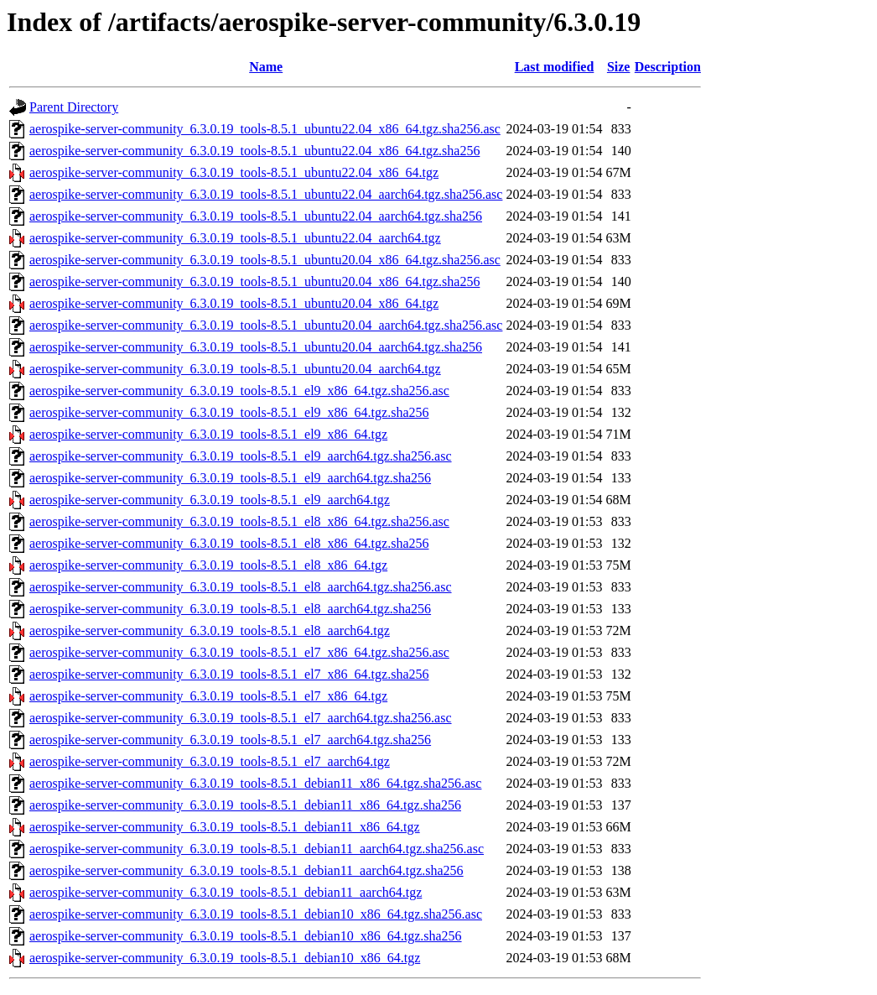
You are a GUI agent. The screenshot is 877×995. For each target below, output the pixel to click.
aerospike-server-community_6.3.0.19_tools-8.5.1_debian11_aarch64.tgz (225, 892)
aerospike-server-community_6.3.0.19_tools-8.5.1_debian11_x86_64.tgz (224, 827)
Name (266, 67)
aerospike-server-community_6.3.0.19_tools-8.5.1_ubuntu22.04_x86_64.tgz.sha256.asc (265, 129)
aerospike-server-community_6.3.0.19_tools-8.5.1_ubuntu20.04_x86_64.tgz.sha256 (254, 281)
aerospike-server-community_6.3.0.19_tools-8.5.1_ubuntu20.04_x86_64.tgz (233, 303)
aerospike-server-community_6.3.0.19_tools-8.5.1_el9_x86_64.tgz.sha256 (228, 412)
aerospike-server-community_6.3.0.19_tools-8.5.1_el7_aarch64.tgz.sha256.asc (240, 718)
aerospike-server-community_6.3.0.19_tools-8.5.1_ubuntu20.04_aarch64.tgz (235, 369)
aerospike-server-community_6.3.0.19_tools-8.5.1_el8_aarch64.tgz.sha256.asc (240, 587)
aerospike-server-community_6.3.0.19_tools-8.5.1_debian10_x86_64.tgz (224, 958)
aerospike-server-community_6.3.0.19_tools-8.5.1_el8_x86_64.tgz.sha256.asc (239, 521)
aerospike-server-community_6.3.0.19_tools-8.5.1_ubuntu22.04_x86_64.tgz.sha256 (254, 150)
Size (619, 67)
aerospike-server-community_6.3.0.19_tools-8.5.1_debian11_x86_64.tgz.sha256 (245, 805)
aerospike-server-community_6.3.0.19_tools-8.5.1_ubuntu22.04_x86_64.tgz (233, 172)
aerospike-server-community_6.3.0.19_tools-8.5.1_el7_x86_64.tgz (208, 696)
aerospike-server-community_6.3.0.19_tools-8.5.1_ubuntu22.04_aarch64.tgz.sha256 (255, 216)
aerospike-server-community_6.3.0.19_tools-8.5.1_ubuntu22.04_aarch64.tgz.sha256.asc (265, 194)
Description (668, 67)
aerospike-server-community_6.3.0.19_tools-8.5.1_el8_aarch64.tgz (209, 630)
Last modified (554, 67)
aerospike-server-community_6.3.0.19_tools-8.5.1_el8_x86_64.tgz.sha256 (228, 543)
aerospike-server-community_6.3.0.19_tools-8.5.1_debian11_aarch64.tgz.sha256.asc (256, 848)
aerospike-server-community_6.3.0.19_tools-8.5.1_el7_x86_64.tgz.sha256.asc (239, 652)
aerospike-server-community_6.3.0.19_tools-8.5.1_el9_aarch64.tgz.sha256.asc (240, 456)
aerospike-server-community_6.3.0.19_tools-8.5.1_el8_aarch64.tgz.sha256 (230, 609)
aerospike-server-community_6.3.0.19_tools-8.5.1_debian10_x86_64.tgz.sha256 (245, 936)
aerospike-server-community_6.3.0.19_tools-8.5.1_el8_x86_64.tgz (208, 565)
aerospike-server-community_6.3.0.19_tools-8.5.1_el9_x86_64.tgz (208, 434)
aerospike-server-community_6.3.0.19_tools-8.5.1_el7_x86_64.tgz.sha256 (228, 674)
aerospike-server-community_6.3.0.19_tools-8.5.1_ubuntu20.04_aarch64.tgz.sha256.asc (265, 325)
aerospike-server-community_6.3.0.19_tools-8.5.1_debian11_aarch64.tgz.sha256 (246, 870)
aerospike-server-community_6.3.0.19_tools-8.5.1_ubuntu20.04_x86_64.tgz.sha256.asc (265, 260)
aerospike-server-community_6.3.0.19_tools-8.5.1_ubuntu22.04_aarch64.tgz (235, 238)
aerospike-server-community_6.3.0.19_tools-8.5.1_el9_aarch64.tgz (209, 499)
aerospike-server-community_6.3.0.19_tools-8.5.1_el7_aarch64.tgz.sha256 (230, 739)
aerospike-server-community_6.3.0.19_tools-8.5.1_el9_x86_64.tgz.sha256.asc (239, 390)
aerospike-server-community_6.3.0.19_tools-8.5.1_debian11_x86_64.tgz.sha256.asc (255, 783)
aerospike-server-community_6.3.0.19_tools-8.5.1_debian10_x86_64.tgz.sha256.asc (255, 914)
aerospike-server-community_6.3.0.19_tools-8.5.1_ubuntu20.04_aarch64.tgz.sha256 (255, 347)
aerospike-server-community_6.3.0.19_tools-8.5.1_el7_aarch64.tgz (209, 761)
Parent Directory (73, 107)
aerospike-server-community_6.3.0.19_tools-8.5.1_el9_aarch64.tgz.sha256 (230, 478)
